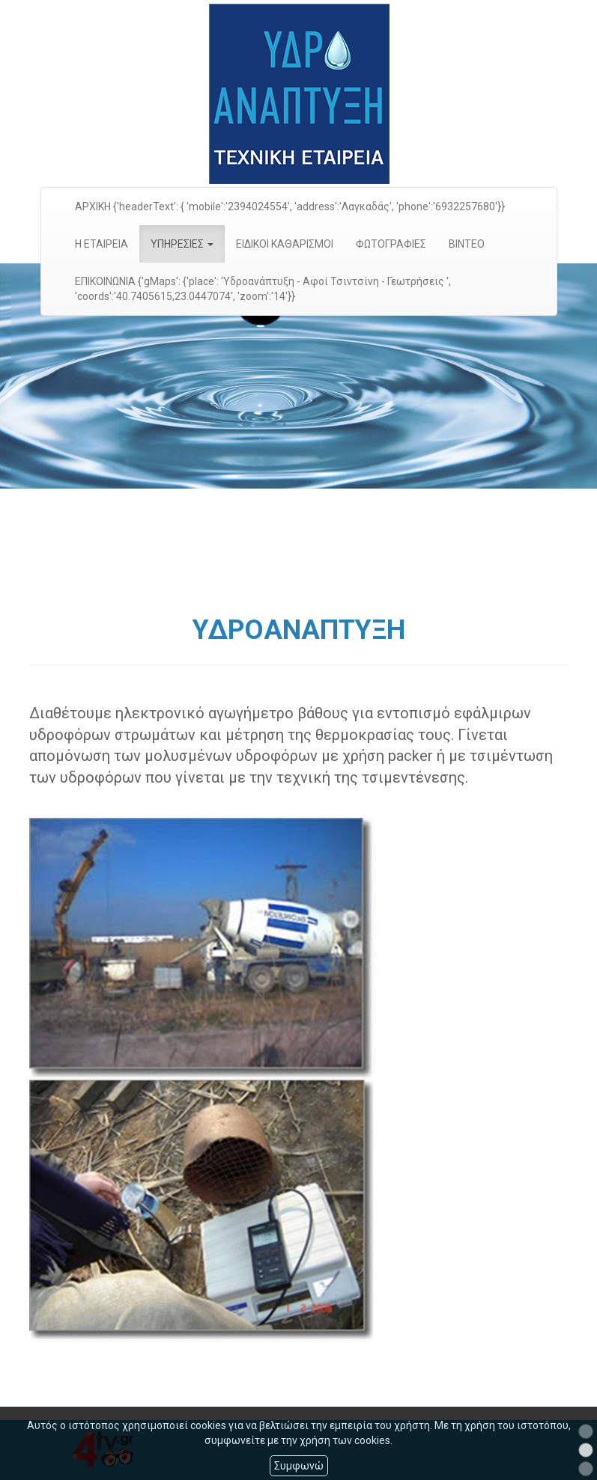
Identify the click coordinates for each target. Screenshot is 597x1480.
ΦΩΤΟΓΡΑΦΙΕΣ (391, 244)
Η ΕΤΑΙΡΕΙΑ (101, 244)
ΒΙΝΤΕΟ (467, 244)
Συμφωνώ (299, 1466)
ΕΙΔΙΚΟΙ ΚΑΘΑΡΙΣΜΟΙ (284, 244)
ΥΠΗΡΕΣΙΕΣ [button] (182, 244)
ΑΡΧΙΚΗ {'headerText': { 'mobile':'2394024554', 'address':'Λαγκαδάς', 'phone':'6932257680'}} (290, 206)
